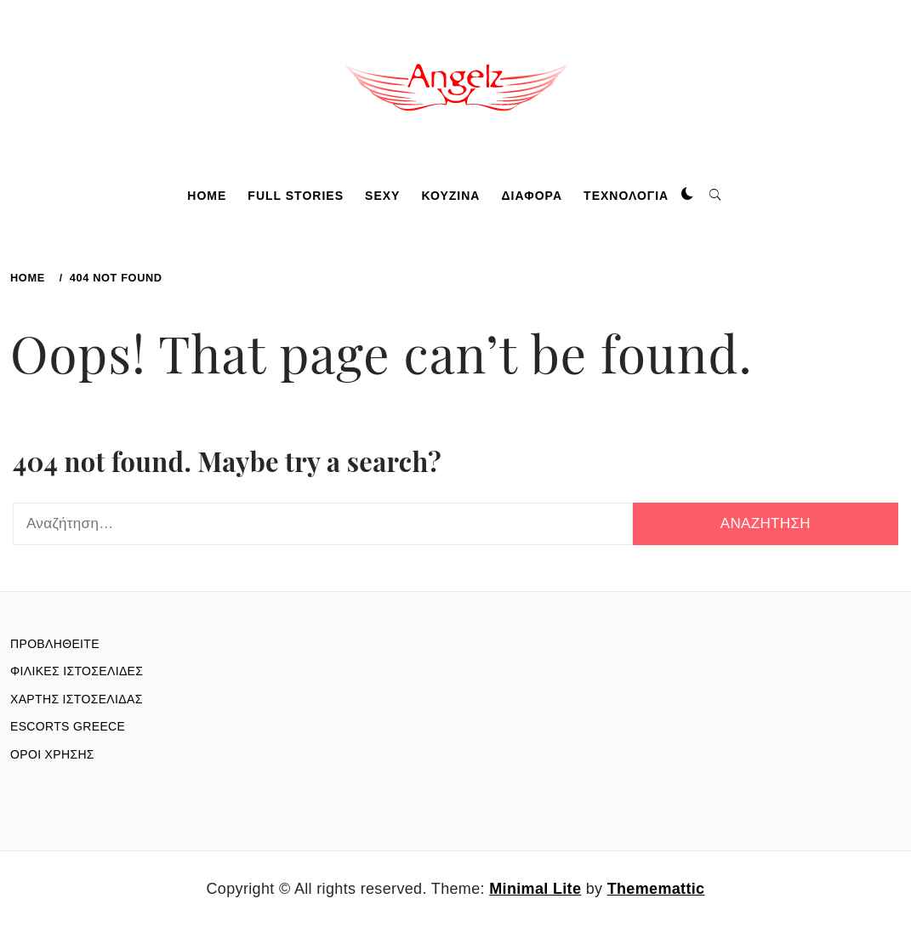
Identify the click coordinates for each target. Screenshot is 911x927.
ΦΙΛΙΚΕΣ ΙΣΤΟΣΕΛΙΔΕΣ (76, 671)
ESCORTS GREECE (67, 726)
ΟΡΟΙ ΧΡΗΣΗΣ (52, 754)
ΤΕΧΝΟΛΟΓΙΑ (626, 195)
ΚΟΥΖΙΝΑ (450, 195)
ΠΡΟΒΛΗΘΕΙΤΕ (55, 644)
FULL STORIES (296, 195)
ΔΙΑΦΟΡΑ (532, 195)
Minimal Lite (535, 888)
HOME (206, 195)
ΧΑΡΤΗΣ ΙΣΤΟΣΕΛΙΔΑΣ (76, 699)
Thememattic (656, 888)
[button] (687, 194)
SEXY (382, 195)
